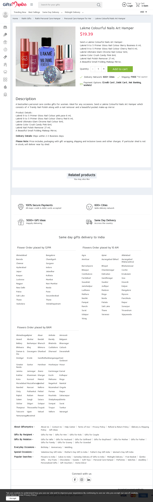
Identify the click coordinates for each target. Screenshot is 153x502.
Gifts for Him (61, 435)
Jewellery (142, 460)
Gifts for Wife (47, 439)
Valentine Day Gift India (51, 452)
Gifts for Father (138, 439)
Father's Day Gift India (100, 452)
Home (15, 18)
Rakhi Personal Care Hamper (48, 18)
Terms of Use (84, 427)
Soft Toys (86, 460)
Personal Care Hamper (104, 460)
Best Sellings (34, 12)
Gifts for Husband (64, 439)
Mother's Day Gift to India (76, 452)
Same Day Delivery (52, 12)
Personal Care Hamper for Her (77, 18)
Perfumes (120, 460)
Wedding (68, 447)
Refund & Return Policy (118, 427)
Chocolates (65, 460)
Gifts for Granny (65, 442)
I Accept (12, 498)
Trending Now (20, 12)
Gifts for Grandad (83, 442)
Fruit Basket (131, 457)
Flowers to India (48, 457)
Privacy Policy (99, 427)
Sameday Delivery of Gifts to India (89, 457)
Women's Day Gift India (123, 452)
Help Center (70, 427)
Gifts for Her (46, 435)
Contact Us (57, 427)
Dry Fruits (52, 460)
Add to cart (120, 69)
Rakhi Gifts (26, 18)
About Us (45, 427)
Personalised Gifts (49, 463)
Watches (131, 460)
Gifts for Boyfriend (102, 439)
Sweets (76, 460)
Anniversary (56, 447)
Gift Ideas (53, 430)
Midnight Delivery (74, 12)
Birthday (44, 447)
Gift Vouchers (66, 463)
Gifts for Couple (92, 435)
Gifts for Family (48, 442)
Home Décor (81, 463)
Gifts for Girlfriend (83, 439)
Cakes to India (64, 457)
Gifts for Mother (121, 439)
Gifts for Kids (76, 435)
